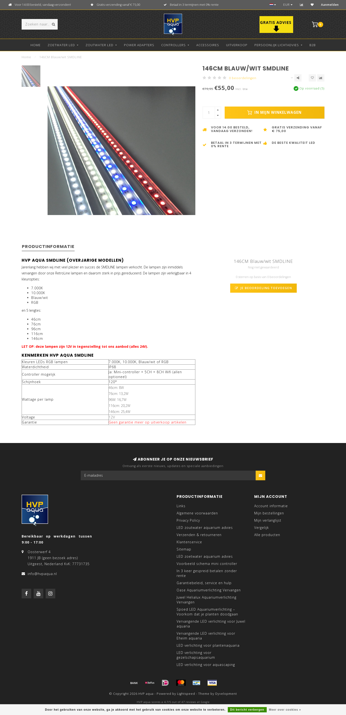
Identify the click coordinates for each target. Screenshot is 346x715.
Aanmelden (330, 5)
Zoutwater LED (99, 45)
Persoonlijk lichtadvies (276, 45)
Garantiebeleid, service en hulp (204, 583)
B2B (312, 45)
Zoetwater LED (61, 45)
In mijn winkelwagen (274, 112)
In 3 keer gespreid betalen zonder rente (207, 573)
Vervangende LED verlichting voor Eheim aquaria (206, 635)
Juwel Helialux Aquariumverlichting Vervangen (206, 599)
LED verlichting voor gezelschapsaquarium (196, 655)
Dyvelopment (226, 694)
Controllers (173, 45)
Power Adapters (139, 45)
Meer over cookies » (285, 709)
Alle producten (267, 534)
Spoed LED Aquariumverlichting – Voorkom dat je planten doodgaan (207, 611)
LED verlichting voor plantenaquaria (208, 645)
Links (181, 506)
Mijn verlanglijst (267, 520)
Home (36, 45)
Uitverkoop (236, 45)
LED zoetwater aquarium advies (205, 556)
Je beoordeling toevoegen (263, 288)
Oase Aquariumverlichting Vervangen (209, 590)
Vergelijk (261, 527)
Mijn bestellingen (269, 513)
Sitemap (184, 549)
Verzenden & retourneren (199, 534)
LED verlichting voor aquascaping (206, 664)
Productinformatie (48, 246)
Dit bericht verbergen (247, 709)
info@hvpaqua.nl (42, 573)
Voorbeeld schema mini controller (207, 563)
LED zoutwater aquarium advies (205, 527)
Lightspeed (186, 694)
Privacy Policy (188, 520)
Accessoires (207, 45)
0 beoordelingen (242, 78)
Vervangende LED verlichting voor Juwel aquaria (211, 623)
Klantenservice (189, 542)
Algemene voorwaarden (197, 513)
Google (205, 702)
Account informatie (271, 506)
